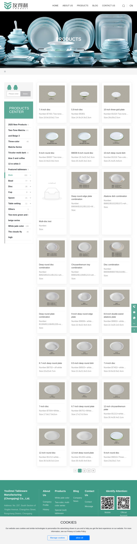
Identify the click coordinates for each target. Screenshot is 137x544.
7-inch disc (44, 406)
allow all (79, 538)
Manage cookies (57, 538)
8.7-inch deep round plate (50, 363)
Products (68, 39)
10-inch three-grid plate (114, 110)
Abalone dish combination (115, 196)
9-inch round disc (46, 153)
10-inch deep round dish (114, 153)
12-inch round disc (47, 453)
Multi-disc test (45, 221)
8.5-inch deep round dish (82, 363)
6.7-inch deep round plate (82, 406)
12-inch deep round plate (82, 453)
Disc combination (111, 265)
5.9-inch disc (77, 110)
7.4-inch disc (44, 110)
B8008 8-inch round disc (82, 153)
